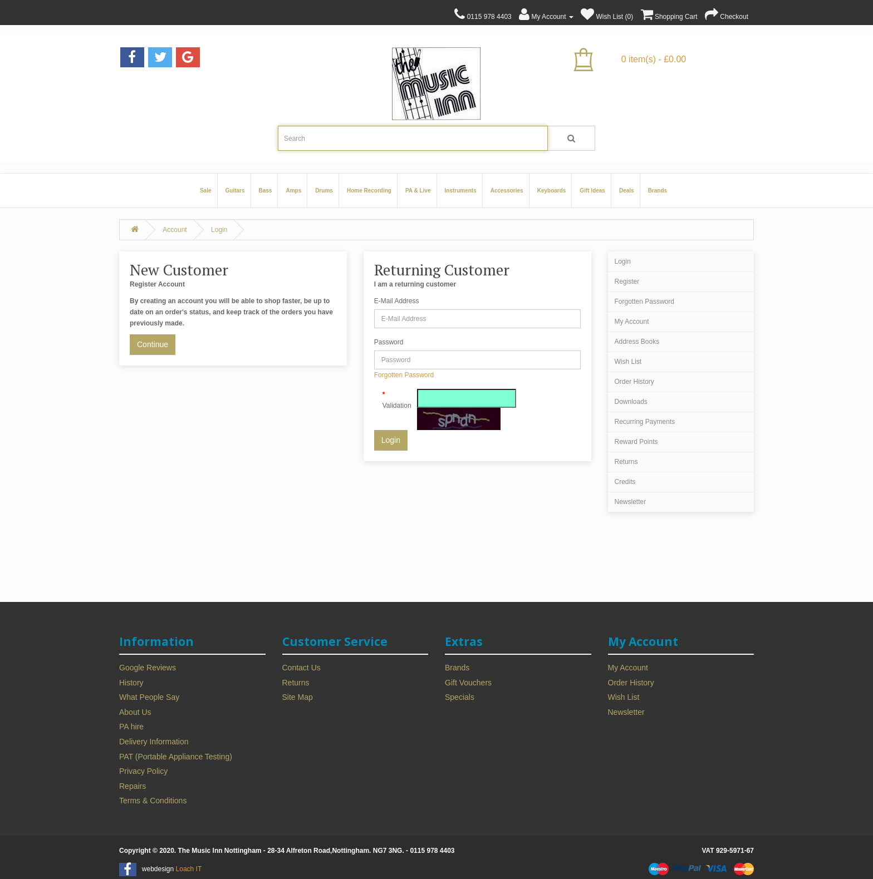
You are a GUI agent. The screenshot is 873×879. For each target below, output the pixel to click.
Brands (657, 190)
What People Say (149, 697)
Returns (626, 462)
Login (219, 230)
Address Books (637, 341)
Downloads (631, 402)
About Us (135, 712)
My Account (632, 321)
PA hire (131, 726)
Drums (324, 190)
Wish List (628, 362)
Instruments (461, 190)
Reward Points (636, 442)
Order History (634, 382)
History (131, 682)
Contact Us (301, 667)
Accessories (507, 190)
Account (175, 230)
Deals (626, 190)
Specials (459, 697)
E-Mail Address (396, 301)
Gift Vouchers (468, 682)
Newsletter (630, 502)
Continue (152, 344)
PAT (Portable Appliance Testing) (175, 756)
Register (627, 281)
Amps (293, 190)
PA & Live (418, 190)
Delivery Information (154, 741)
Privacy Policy (143, 771)
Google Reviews (147, 667)
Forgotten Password (404, 375)
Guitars (235, 190)
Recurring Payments (645, 422)
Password (389, 342)
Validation (395, 405)
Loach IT (189, 869)
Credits (625, 482)
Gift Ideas (592, 190)
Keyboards (551, 190)
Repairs (132, 786)
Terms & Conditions (153, 800)
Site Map (297, 697)
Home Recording (369, 190)
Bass (265, 190)
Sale (206, 190)
